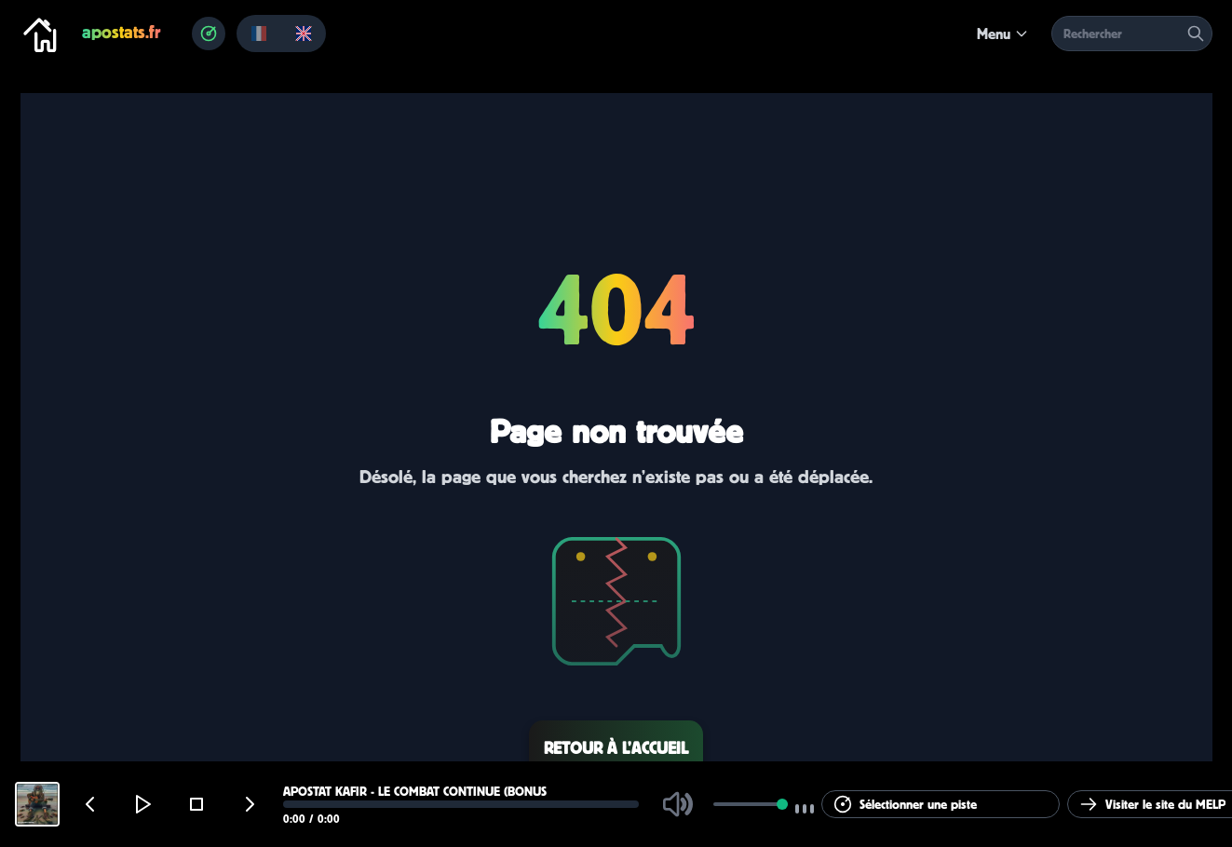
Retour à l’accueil (616, 748)
